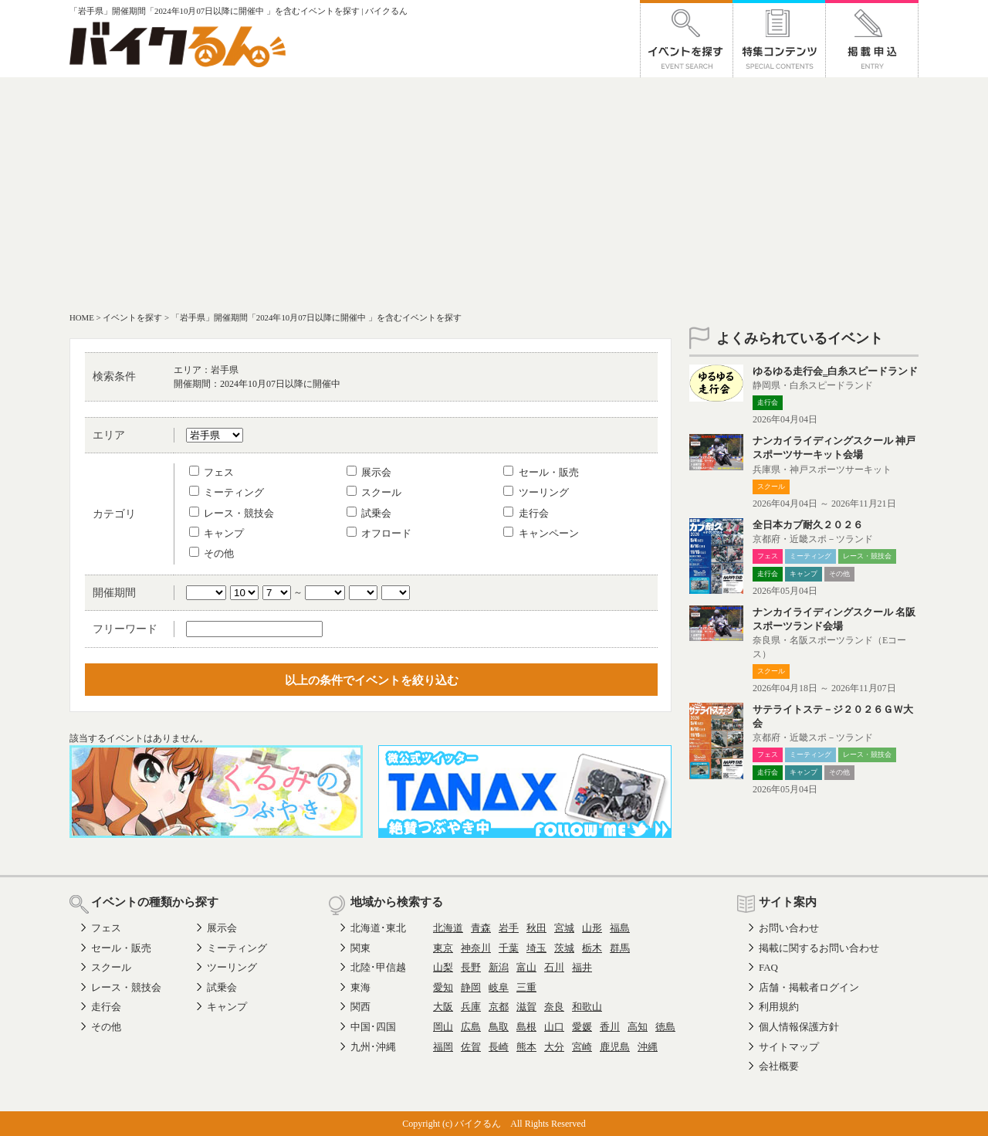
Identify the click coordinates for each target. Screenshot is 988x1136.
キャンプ (216, 533)
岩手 (509, 928)
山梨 (443, 967)
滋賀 (526, 1006)
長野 (471, 967)
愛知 (443, 987)
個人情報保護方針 (799, 1027)
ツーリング (535, 492)
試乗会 (369, 513)
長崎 (499, 1047)
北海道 (448, 928)
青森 (481, 928)
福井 (582, 967)
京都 (499, 1006)
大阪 (443, 1006)
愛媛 (582, 1027)
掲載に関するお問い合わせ (819, 948)
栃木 (592, 948)
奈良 (554, 1006)
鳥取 (499, 1027)
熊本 (526, 1047)
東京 (443, 948)
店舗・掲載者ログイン (809, 987)
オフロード (379, 533)
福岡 (443, 1047)
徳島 (665, 1027)
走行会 (525, 513)
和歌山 (587, 1006)
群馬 (620, 948)
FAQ (768, 967)
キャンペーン (540, 533)
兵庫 (471, 1006)
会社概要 (779, 1066)
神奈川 (476, 948)
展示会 (369, 472)
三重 (526, 987)
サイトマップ (789, 1047)
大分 (554, 1047)
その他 (211, 553)
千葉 (509, 948)
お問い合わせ (789, 928)
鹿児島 (615, 1047)
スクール (374, 492)
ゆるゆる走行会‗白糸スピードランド (835, 371)
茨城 (564, 948)
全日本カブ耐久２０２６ (808, 525)
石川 (554, 967)
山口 (554, 1027)
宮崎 (582, 1047)
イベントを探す (132, 317)
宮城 (564, 928)
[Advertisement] (494, 193)
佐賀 (471, 1047)
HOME (81, 317)
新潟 (499, 967)
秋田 (536, 928)
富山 (526, 967)
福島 (620, 928)
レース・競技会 (231, 513)
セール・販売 (540, 472)
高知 (638, 1027)
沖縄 (648, 1047)
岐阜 (499, 987)
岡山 (443, 1027)
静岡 (471, 987)
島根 (526, 1027)
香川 (610, 1027)
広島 (471, 1027)
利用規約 (779, 1006)
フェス (211, 472)
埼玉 (536, 948)
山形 (592, 928)
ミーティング (226, 492)
